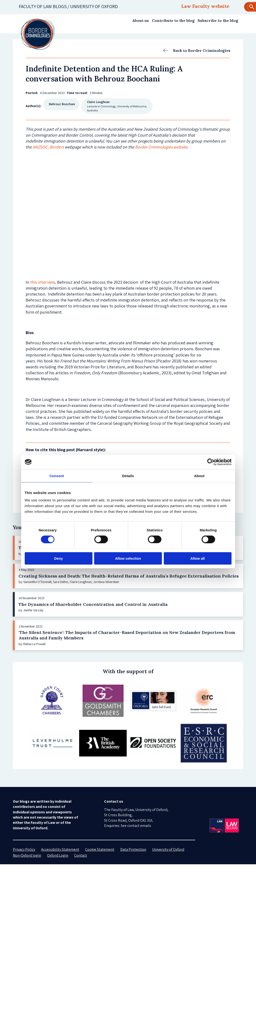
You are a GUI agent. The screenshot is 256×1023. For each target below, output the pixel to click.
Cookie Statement (99, 849)
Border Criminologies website (161, 147)
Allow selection (128, 558)
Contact (80, 855)
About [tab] (199, 476)
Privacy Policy (24, 849)
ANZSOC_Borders (48, 147)
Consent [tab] (56, 476)
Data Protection (133, 849)
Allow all (197, 558)
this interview (42, 282)
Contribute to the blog (173, 20)
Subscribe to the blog (218, 20)
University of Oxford (168, 849)
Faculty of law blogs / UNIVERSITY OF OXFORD (68, 6)
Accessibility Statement (60, 849)
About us (140, 20)
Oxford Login (57, 855)
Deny (58, 558)
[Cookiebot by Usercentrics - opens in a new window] (211, 461)
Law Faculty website (205, 6)
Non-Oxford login (27, 855)
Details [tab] (128, 476)
